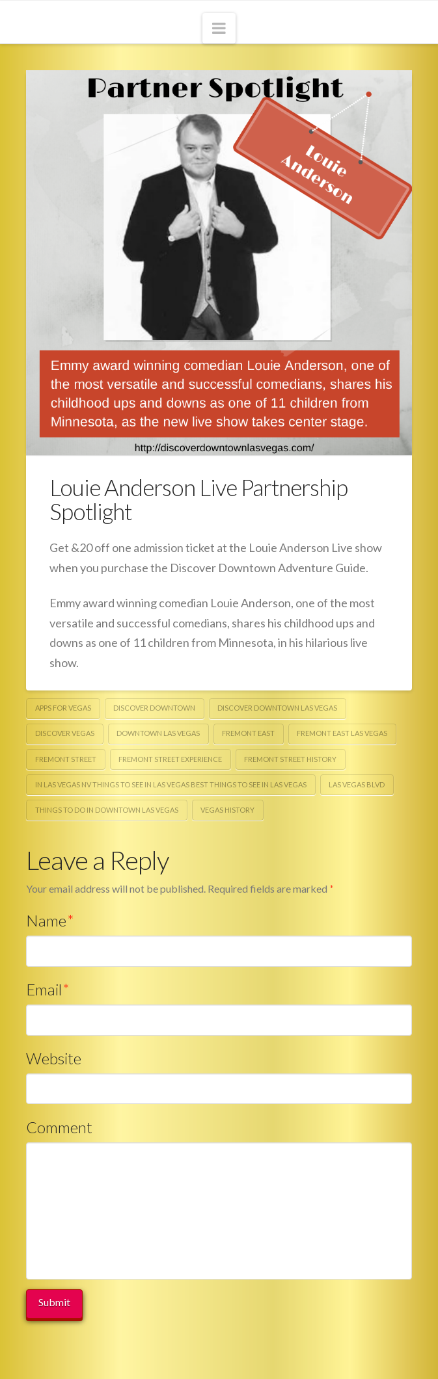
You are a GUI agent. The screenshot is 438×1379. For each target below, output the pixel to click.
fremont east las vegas (342, 733)
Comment (59, 1127)
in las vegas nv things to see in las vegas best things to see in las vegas (171, 784)
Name (50, 920)
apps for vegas (63, 707)
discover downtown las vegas (277, 707)
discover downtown (154, 707)
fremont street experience (170, 759)
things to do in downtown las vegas (106, 810)
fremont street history (290, 759)
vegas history (227, 810)
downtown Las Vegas (158, 733)
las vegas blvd (357, 784)
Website (53, 1058)
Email (48, 989)
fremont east (248, 733)
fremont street (65, 759)
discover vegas (64, 733)
